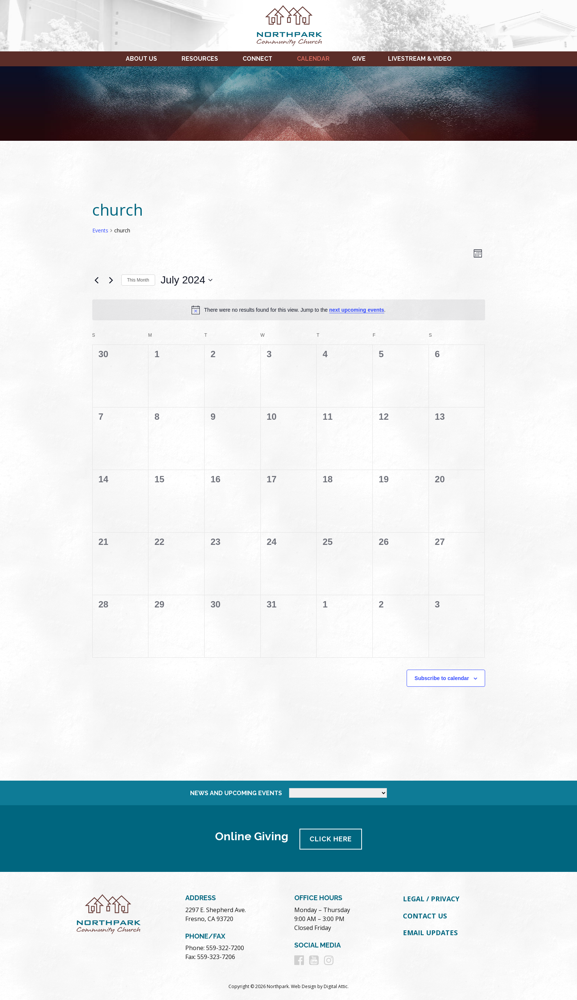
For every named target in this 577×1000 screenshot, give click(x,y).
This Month (138, 280)
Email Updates (430, 931)
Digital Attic (335, 985)
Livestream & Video (420, 58)
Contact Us (425, 914)
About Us (141, 58)
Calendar (313, 58)
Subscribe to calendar (441, 678)
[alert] (288, 309)
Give (359, 58)
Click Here (331, 838)
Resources (200, 58)
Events (100, 230)
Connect (257, 58)
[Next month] (111, 280)
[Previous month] (96, 280)
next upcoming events (356, 310)
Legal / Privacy (431, 897)
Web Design (303, 985)
